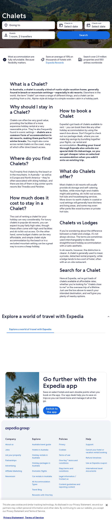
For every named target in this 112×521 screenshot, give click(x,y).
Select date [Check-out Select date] (98, 26)
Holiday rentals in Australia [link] (40, 456)
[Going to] (28, 25)
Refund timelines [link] (93, 457)
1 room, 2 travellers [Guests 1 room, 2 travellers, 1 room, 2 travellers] (20, 36)
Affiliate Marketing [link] (13, 471)
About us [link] (9, 444)
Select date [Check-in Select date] (71, 26)
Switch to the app (52, 410)
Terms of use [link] (64, 455)
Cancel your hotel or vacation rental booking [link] (96, 451)
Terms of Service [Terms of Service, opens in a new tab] (34, 517)
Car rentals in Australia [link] (42, 476)
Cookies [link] (62, 449)
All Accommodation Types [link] (41, 483)
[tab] (30, 329)
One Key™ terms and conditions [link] (68, 461)
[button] (56, 316)
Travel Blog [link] (37, 489)
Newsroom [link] (10, 476)
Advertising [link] (10, 465)
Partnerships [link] (10, 460)
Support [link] (89, 444)
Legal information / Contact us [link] (67, 477)
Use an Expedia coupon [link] (96, 463)
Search (83, 35)
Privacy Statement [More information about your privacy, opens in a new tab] (13, 517)
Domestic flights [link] (39, 471)
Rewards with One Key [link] (42, 495)
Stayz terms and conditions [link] (66, 469)
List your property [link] (13, 455)
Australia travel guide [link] (41, 444)
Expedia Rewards (55, 62)
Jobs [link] (7, 449)
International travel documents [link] (94, 469)
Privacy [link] (62, 444)
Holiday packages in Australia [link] (41, 464)
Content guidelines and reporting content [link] (69, 485)
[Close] (106, 505)
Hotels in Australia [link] (40, 449)
